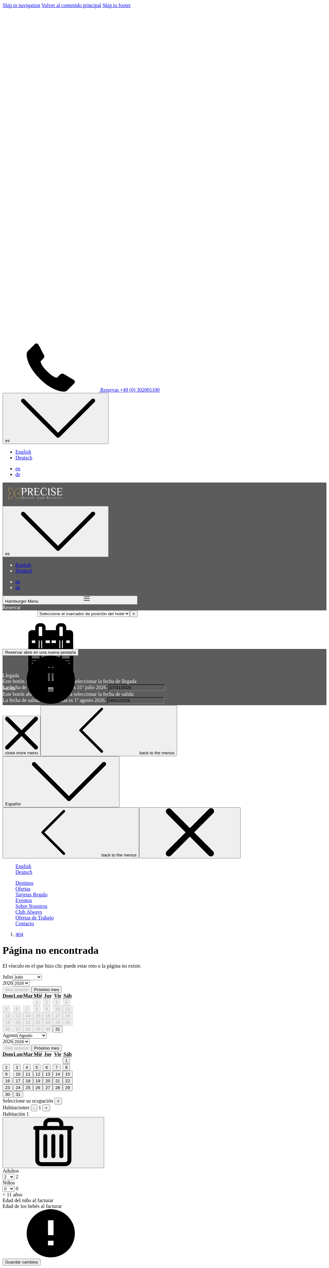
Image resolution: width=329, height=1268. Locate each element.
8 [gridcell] (37, 1008)
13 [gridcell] (18, 1015)
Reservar (40, 652)
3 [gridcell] (56, 1002)
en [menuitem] (17, 468)
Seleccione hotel (20, 613)
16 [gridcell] (47, 1015)
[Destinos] (24, 883)
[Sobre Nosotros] (31, 906)
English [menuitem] (23, 452)
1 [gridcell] (37, 1002)
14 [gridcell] (28, 1015)
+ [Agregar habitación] (46, 1107)
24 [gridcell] (57, 1022)
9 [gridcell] (46, 1008)
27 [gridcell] (18, 1029)
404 (19, 934)
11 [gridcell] (67, 1008)
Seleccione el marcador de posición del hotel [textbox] (184, 613)
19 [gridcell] (7, 1022)
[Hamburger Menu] (70, 600)
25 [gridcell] (67, 1022)
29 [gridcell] (38, 1029)
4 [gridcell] (66, 1002)
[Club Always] (28, 912)
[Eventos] (23, 900)
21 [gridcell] (28, 1022)
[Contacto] (24, 923)
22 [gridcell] (38, 1022)
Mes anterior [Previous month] (17, 989)
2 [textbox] (16, 1176)
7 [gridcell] (27, 1008)
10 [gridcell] (57, 1008)
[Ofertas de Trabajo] (34, 917)
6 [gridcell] (17, 1008)
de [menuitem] (17, 474)
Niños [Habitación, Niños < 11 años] (9, 1182)
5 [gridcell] (6, 1008)
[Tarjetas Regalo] (31, 894)
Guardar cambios (21, 1262)
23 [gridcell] (47, 1022)
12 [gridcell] (7, 1015)
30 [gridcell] (47, 1029)
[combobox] (180, 613)
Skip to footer (116, 5)
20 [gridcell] (18, 1022)
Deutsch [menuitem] (23, 457)
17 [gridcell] (57, 1015)
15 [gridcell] (38, 1015)
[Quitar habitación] (53, 1142)
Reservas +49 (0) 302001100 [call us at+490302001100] (81, 390)
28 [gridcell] (28, 1029)
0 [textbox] (16, 1188)
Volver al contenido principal (71, 5)
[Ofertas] (23, 888)
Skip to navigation (21, 5)
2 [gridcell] (46, 1002)
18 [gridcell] (67, 1015)
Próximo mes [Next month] (46, 989)
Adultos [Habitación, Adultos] (11, 1171)
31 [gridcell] (57, 1029)
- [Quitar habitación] (34, 1107)
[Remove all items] (134, 613)
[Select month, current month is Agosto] (32, 1036)
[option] (164, 983)
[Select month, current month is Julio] (27, 977)
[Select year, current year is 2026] (21, 983)
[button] (137, 687)
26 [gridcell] (7, 1029)
